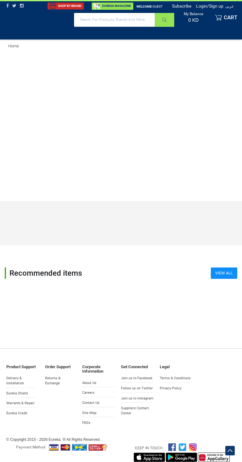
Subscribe (181, 6)
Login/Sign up (209, 6)
